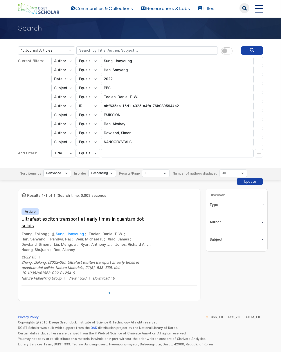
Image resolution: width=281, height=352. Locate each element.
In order (80, 173)
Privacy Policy (28, 317)
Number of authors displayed (195, 173)
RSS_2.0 (234, 317)
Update (250, 182)
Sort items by (30, 173)
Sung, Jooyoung (70, 234)
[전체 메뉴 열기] (259, 8)
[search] (252, 50)
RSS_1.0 (217, 317)
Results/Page (129, 173)
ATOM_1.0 (253, 317)
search (244, 8)
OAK (94, 328)
